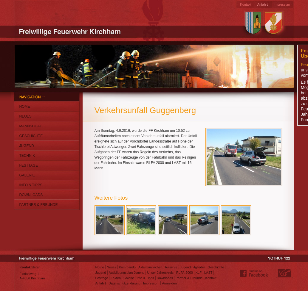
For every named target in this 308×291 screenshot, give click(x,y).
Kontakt (245, 4)
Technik (27, 156)
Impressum (282, 4)
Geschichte (31, 136)
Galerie (27, 175)
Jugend (26, 146)
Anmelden (169, 283)
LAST (208, 272)
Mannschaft (31, 126)
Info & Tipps (31, 185)
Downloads (31, 195)
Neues (25, 116)
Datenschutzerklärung (124, 283)
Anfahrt (262, 4)
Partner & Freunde (38, 205)
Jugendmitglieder (192, 267)
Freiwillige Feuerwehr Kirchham (70, 31)
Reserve (171, 267)
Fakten (116, 278)
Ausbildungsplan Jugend (127, 272)
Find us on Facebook (254, 273)
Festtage (28, 165)
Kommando (127, 267)
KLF (199, 272)
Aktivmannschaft (150, 267)
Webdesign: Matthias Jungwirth (284, 273)
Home (24, 106)
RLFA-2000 (184, 272)
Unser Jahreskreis (160, 272)
